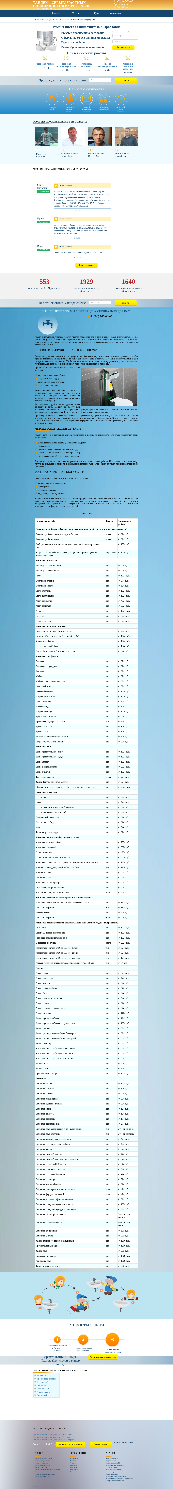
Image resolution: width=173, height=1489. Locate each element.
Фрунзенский (43, 1388)
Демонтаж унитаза (44, 1235)
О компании (116, 13)
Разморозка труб (43, 1261)
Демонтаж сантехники (46, 1231)
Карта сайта (38, 1486)
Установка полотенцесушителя (66, 65)
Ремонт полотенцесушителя (107, 65)
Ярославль (121, 4)
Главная (56, 13)
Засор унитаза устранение (48, 1266)
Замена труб (41, 1251)
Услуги (76, 13)
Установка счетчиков (86, 65)
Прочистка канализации (47, 1246)
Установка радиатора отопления (128, 66)
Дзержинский (43, 1392)
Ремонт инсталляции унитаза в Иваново (51, 1437)
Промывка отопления (46, 1256)
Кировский (42, 1375)
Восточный (42, 1395)
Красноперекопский (46, 1379)
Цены (96, 13)
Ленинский (42, 1385)
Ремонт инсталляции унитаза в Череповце (52, 1434)
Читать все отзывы (86, 265)
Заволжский (42, 1382)
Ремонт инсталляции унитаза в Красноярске (53, 1439)
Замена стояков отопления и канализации (55, 1241)
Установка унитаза (45, 64)
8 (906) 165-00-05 (101, 316)
